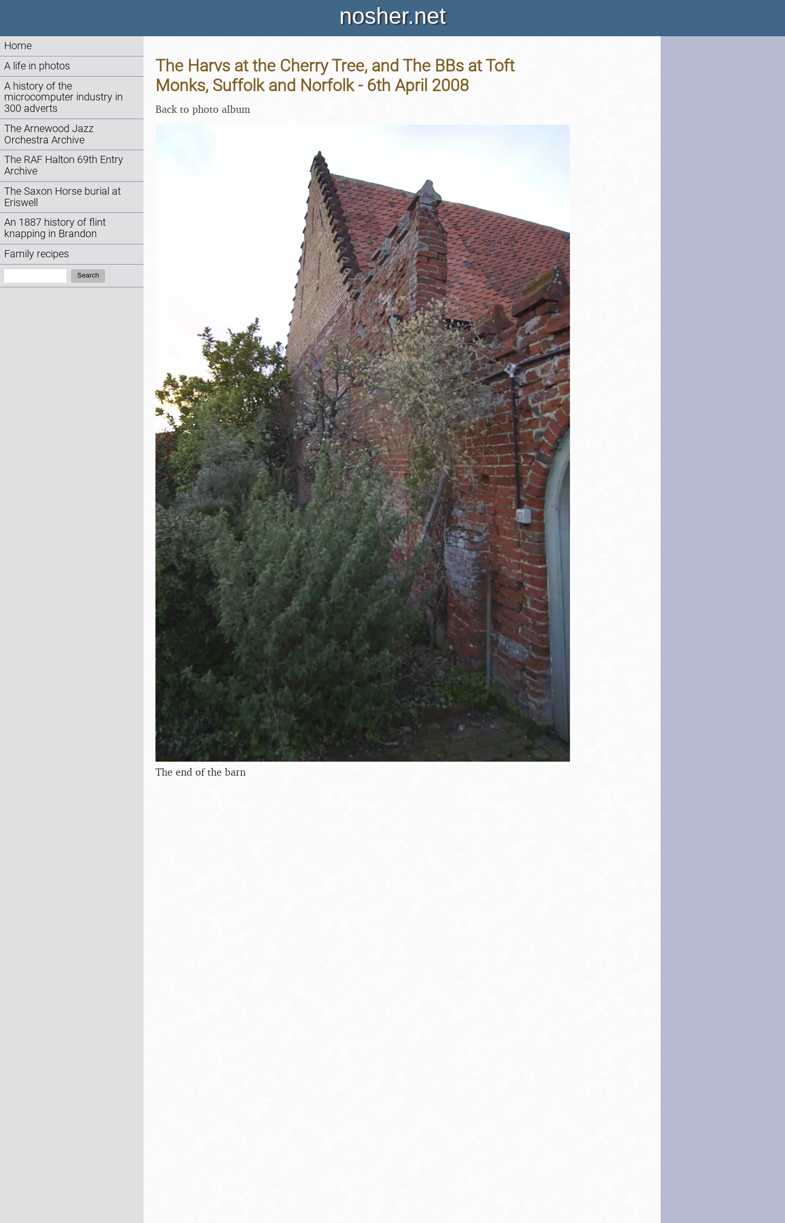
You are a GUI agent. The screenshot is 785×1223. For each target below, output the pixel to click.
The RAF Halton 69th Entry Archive (63, 165)
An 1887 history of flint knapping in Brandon (55, 228)
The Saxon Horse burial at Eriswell (62, 197)
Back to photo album (202, 109)
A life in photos (37, 66)
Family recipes (36, 254)
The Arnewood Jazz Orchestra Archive (49, 134)
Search (88, 275)
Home (18, 46)
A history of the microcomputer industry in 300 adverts (63, 97)
